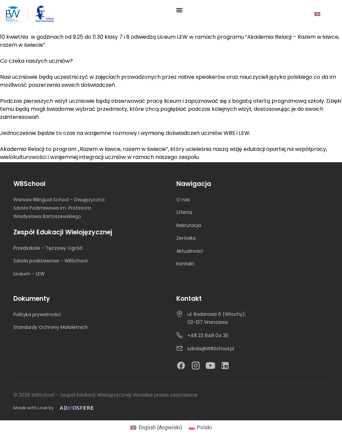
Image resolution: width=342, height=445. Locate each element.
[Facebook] (181, 365)
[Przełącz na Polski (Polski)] (200, 427)
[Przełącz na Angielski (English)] (156, 427)
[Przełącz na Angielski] (317, 13)
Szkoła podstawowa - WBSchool (50, 260)
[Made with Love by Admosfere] (54, 408)
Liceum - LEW (29, 273)
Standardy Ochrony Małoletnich (50, 327)
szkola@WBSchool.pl (210, 348)
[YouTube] (210, 365)
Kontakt (185, 263)
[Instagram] (195, 365)
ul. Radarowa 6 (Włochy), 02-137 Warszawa (216, 318)
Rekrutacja (188, 225)
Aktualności (189, 251)
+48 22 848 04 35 (207, 335)
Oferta (184, 212)
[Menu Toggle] (179, 10)
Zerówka (186, 238)
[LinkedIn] (225, 365)
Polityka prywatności (37, 314)
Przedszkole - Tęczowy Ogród (47, 248)
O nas (183, 199)
